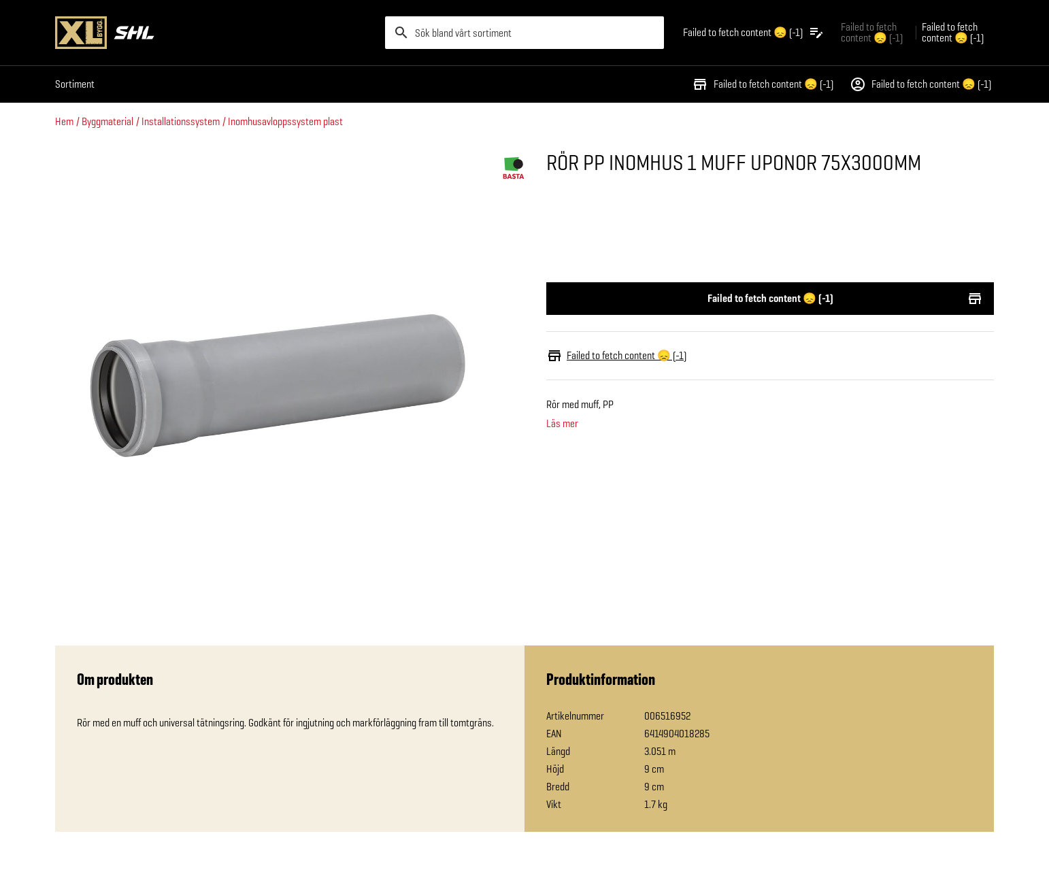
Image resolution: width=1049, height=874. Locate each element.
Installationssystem (180, 121)
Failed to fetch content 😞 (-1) (762, 84)
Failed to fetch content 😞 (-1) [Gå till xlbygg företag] (872, 32)
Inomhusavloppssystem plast (285, 121)
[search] (524, 32)
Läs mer (562, 423)
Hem (64, 121)
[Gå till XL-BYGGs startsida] (214, 32)
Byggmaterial (107, 121)
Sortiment (75, 84)
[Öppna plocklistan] (754, 32)
